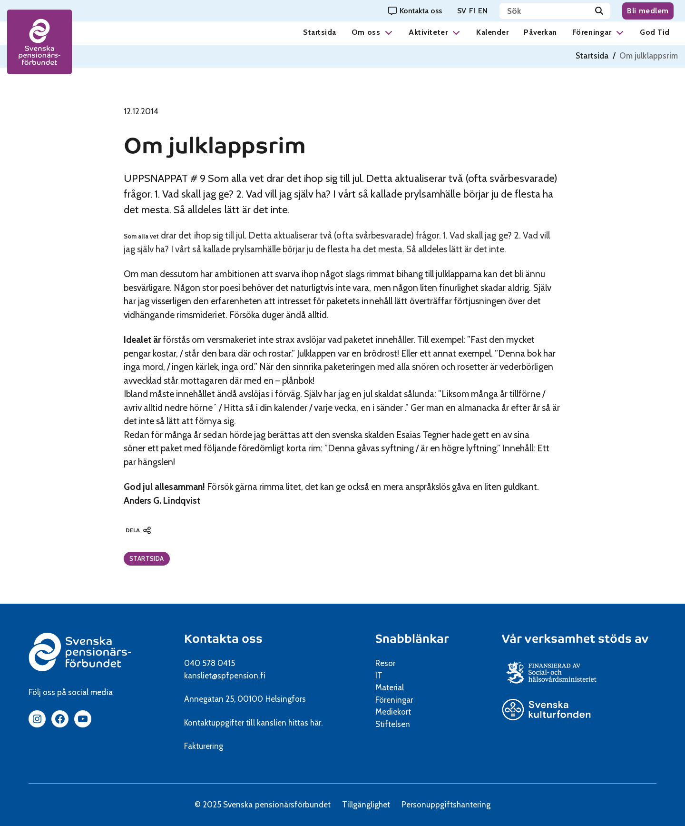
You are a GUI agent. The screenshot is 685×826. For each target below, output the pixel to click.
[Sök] (599, 11)
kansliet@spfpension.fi (224, 675)
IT (378, 675)
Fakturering (203, 746)
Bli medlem (648, 10)
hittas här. (305, 722)
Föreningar (591, 32)
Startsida (319, 32)
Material (389, 687)
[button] (388, 32)
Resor (385, 663)
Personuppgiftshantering (445, 804)
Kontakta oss (223, 638)
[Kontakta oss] (415, 10)
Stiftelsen (396, 724)
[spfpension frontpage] (40, 43)
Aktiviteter (428, 32)
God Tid (655, 32)
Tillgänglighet (366, 804)
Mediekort (405, 712)
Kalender (492, 32)
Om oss (366, 32)
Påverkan (540, 32)
